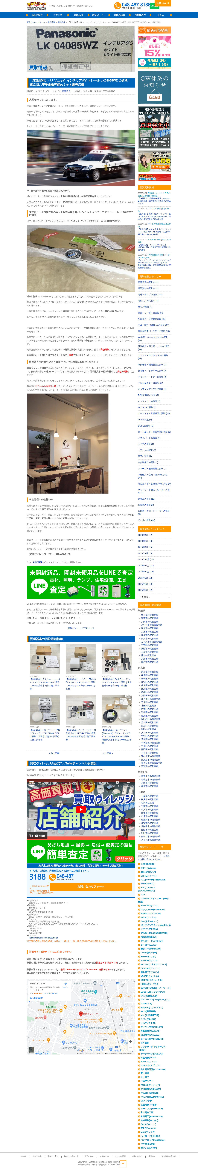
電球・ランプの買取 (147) (150, 294)
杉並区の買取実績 (149, 709)
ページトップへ (167, 1162)
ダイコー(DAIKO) (149, 945)
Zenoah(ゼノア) (148, 872)
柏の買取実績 (147, 803)
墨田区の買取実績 (149, 749)
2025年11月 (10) (146, 565)
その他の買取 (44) (146, 520)
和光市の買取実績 (149, 628)
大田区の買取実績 (149, 695)
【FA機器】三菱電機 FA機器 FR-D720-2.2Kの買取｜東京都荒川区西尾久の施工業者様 (154, 201)
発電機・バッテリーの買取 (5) (152, 370)
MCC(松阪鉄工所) (149, 996)
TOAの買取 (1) (145, 419)
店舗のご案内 (60, 1156)
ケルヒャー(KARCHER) (152, 941)
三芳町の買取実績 (149, 645)
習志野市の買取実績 (150, 819)
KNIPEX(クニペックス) (151, 980)
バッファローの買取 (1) (149, 401)
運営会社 (141, 1156)
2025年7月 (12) (145, 590)
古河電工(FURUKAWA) (152, 1116)
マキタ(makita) (148, 1144)
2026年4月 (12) (145, 535)
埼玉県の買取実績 (149, 615)
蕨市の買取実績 (148, 655)
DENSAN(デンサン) (150, 968)
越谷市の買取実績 (149, 662)
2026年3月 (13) (145, 541)
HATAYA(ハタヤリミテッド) (154, 964)
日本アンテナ (147, 1081)
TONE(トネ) (146, 1003)
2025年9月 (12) (145, 578)
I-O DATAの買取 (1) (147, 407)
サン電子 (145, 1077)
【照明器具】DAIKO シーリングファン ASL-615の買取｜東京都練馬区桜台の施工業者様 (117, 665)
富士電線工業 (147, 1112)
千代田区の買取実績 (150, 743)
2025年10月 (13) (146, 571)
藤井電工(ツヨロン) (150, 972)
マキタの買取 (153, 224)
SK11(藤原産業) (148, 1011)
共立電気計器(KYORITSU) (153, 1069)
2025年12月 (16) (146, 559)
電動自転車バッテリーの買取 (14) (154, 331)
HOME (37, 1156)
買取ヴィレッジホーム (36, 22)
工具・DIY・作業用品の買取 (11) (153, 325)
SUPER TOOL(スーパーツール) (155, 988)
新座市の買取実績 (149, 635)
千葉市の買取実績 (149, 806)
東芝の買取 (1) (145, 456)
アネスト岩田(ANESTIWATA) (154, 933)
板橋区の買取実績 (149, 678)
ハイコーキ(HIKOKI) (150, 1136)
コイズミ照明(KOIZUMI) (152, 1039)
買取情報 (51, 22)
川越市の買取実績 (149, 658)
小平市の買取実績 (149, 753)
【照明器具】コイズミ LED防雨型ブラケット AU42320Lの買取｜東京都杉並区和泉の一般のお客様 (81, 667)
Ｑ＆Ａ (160, 15)
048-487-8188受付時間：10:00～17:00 (133, 6)
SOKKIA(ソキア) (149, 1061)
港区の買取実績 (148, 729)
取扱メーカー (99, 15)
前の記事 (55, 753)
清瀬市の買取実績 (149, 766)
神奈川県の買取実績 (150, 776)
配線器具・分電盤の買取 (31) (152, 319)
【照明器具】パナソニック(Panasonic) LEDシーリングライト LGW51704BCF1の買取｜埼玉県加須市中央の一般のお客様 (117, 719)
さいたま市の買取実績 (151, 625)
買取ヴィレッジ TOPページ (81, 628)
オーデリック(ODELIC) (152, 1054)
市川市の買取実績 (149, 809)
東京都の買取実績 (149, 672)
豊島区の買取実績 (149, 739)
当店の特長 (37, 15)
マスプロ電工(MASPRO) (152, 1097)
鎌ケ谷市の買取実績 (150, 836)
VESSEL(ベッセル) (150, 976)
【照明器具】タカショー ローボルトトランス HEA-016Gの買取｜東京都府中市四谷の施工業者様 (45, 667)
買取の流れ (119, 15)
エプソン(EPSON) (149, 929)
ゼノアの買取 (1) (146, 444)
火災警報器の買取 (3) (148, 462)
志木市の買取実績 (149, 632)
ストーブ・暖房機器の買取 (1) (152, 468)
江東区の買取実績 (149, 688)
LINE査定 (163, 9)
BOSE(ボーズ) (147, 883)
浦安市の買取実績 (149, 823)
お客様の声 (140, 15)
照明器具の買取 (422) (148, 282)
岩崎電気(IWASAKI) (150, 1031)
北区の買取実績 (148, 705)
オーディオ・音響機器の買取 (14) (154, 413)
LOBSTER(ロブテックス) (153, 992)
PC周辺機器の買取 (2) (148, 395)
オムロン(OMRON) (149, 1093)
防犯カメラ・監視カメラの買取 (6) (154, 483)
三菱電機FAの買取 (150, 196)
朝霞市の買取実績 (149, 618)
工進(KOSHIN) (147, 864)
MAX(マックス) (148, 1132)
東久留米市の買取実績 (151, 763)
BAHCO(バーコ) (148, 1124)
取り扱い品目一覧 (76, 1156)
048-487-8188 (58, 878)
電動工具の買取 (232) (148, 300)
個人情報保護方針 (155, 1156)
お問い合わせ (163, 3)
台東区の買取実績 (149, 715)
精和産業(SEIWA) (149, 937)
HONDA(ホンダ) (148, 956)
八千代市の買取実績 (150, 840)
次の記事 (107, 753)
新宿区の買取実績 (149, 682)
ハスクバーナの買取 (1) (149, 438)
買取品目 (78, 15)
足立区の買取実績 (149, 722)
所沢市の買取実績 (149, 638)
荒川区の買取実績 (149, 702)
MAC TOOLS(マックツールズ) (155, 999)
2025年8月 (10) (145, 584)
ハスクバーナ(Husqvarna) (153, 880)
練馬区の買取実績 (149, 675)
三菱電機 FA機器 (149, 1104)
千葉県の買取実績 (149, 796)
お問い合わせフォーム (112, 878)
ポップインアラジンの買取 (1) (152, 389)
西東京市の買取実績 (150, 759)
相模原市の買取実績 (150, 779)
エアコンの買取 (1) (147, 450)
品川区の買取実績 (149, 685)
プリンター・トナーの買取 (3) (152, 377)
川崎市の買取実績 (149, 783)
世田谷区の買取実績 (150, 719)
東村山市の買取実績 (150, 756)
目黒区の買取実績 (149, 726)
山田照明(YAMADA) (150, 1035)
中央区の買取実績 (149, 746)
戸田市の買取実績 (149, 621)
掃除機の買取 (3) (146, 505)
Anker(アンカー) (148, 917)
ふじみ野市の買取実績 (151, 642)
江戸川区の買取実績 (150, 699)
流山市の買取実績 (149, 829)
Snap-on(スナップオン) (152, 1007)
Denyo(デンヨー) (149, 952)
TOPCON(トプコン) (150, 1065)
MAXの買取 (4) (145, 307)
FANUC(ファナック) (150, 1085)
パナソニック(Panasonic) (153, 1140)
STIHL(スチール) (149, 876)
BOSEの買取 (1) (145, 426)
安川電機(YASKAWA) (151, 1089)
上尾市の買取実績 (149, 652)
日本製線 (145, 1043)
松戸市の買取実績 (149, 799)
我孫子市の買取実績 (150, 826)
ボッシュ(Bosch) (149, 1148)
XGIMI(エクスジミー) (151, 913)
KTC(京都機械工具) (150, 1015)
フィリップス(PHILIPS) (152, 1027)
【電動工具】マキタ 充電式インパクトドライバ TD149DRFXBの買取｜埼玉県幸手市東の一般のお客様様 (154, 231)
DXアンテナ (146, 1101)
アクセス (57, 15)
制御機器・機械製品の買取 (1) (152, 364)
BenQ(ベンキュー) (149, 921)
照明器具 (61, 22)
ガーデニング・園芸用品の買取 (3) (154, 432)
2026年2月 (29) (145, 547)
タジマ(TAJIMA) (148, 1019)
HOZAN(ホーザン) (149, 984)
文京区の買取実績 (149, 732)
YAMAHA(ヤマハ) (149, 905)
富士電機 (145, 1073)
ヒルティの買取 (154, 240)
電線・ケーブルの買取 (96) (150, 313)
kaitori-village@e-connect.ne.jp (43, 932)
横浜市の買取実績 (149, 786)
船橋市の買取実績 (149, 813)
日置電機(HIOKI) (148, 1057)
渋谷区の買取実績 (149, 712)
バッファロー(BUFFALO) (152, 909)
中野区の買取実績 (149, 736)
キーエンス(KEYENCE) (152, 1108)
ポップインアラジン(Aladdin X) (156, 925)
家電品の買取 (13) (146, 499)
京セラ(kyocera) (148, 868)
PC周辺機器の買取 (155, 255)
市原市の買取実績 (149, 816)
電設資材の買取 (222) (148, 288)
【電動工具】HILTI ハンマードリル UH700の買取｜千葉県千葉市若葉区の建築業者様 (154, 247)
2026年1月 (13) (145, 553)
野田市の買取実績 (149, 833)
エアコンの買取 (154, 209)
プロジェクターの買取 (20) (150, 383)
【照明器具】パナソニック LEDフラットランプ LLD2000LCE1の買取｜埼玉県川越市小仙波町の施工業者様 (45, 718)
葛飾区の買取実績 (149, 692)
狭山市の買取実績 (149, 648)
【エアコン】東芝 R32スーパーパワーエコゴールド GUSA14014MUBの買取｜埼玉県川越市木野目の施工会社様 (154, 216)
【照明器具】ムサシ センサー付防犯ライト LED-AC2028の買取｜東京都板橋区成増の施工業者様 (81, 718)
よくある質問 (115, 1156)
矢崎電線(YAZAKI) (149, 1120)
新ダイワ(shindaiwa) (151, 949)
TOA (143, 894)
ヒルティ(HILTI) (148, 1023)
